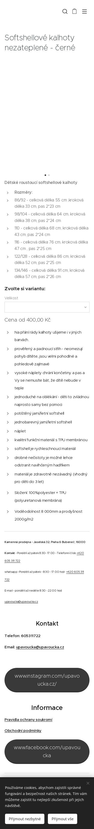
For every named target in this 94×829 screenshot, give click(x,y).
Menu (84, 11)
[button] (64, 11)
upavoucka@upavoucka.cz (21, 601)
